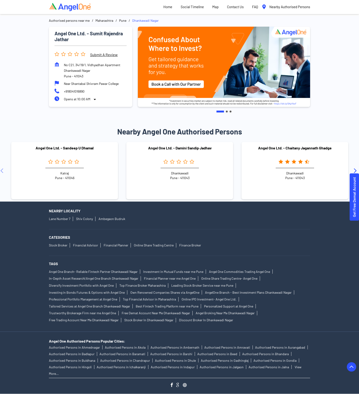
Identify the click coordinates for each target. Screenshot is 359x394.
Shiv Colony (84, 219)
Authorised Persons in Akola (125, 348)
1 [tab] (220, 111)
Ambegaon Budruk (112, 219)
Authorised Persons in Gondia (275, 361)
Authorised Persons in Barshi (171, 354)
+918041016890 (74, 91)
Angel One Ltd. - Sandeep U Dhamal (65, 148)
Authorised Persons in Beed (217, 354)
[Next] (356, 170)
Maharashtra (104, 20)
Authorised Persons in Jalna (269, 367)
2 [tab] (227, 111)
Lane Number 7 (59, 219)
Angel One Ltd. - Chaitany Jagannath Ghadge (295, 148)
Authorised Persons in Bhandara (265, 354)
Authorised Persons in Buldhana (72, 361)
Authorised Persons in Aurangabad (280, 348)
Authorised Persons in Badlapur (72, 354)
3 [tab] (230, 111)
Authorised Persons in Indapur (173, 367)
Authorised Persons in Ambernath (174, 348)
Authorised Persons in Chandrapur (125, 361)
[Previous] (3, 170)
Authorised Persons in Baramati (122, 354)
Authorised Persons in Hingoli (70, 367)
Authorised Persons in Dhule (175, 361)
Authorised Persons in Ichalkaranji (121, 367)
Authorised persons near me (69, 20)
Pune (122, 20)
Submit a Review (104, 54)
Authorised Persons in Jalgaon (222, 367)
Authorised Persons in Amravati (227, 348)
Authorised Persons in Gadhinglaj (225, 361)
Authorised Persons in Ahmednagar (74, 348)
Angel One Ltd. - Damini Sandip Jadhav (180, 148)
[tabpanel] (224, 67)
